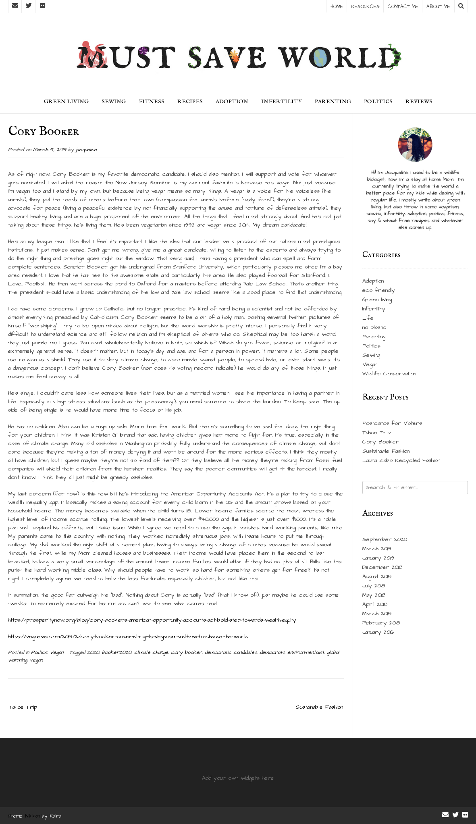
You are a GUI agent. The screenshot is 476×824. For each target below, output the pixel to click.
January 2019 (378, 558)
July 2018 (373, 586)
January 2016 (378, 632)
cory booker (186, 652)
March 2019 (376, 549)
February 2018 (381, 623)
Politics (378, 101)
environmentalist (305, 652)
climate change (151, 652)
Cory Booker (380, 442)
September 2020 (384, 539)
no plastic (374, 327)
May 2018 (373, 595)
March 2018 (376, 614)
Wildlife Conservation (389, 374)
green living (66, 101)
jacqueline (86, 149)
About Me (438, 6)
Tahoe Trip (23, 707)
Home (336, 6)
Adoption (232, 101)
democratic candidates (231, 652)
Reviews (418, 101)
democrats (272, 652)
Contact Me (403, 6)
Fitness (151, 101)
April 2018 (374, 604)
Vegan (56, 652)
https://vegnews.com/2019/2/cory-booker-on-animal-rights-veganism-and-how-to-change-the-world (128, 637)
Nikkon (32, 816)
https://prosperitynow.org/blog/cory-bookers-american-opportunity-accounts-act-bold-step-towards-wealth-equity (152, 620)
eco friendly (378, 290)
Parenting (333, 101)
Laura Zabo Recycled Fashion (401, 460)
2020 (93, 652)
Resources (365, 6)
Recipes (190, 101)
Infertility (281, 101)
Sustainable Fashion (319, 707)
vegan (36, 660)
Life (368, 318)
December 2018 (382, 567)
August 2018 (376, 576)
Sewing (114, 101)
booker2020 (116, 652)
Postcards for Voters (392, 423)
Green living (377, 299)
